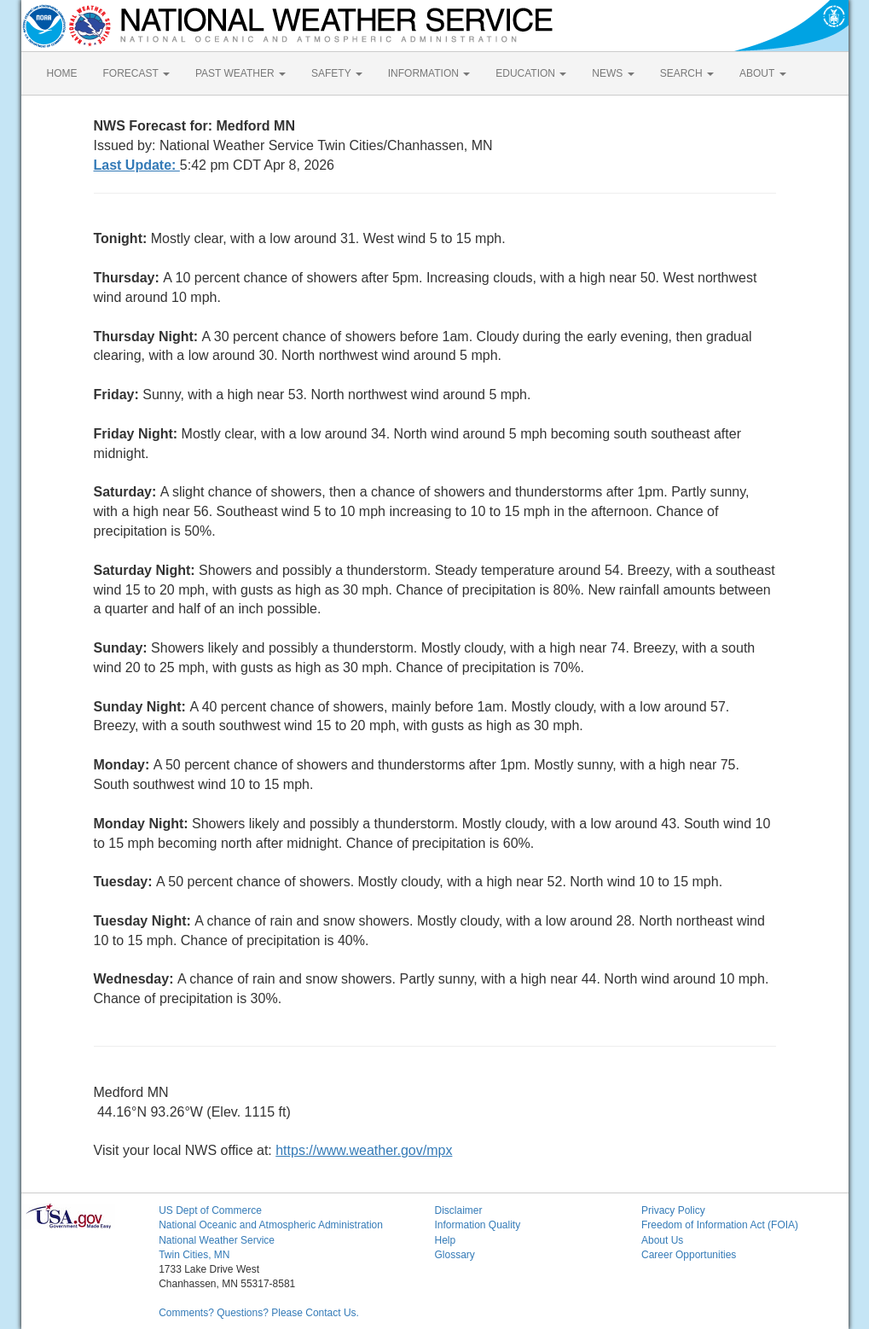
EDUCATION (530, 73)
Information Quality (477, 1225)
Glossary (454, 1255)
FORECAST (136, 73)
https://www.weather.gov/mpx (363, 1150)
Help (444, 1240)
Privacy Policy (673, 1210)
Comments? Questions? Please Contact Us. (259, 1313)
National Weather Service (217, 1240)
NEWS (613, 73)
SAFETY (336, 73)
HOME (62, 73)
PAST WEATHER (240, 73)
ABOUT (762, 73)
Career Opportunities (688, 1255)
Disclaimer (458, 1210)
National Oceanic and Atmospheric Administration (271, 1225)
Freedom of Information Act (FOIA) (719, 1225)
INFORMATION (429, 73)
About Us (662, 1240)
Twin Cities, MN (194, 1255)
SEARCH (687, 73)
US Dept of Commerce (210, 1210)
